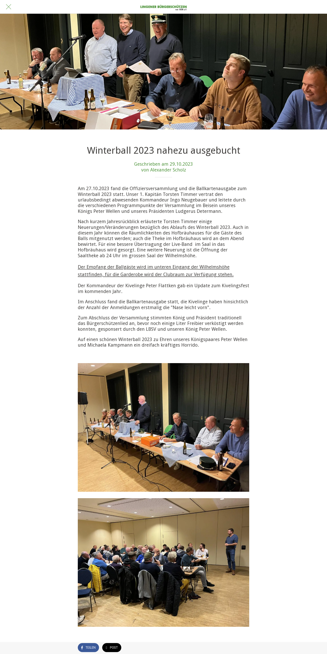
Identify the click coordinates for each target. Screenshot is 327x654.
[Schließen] (8, 6)
